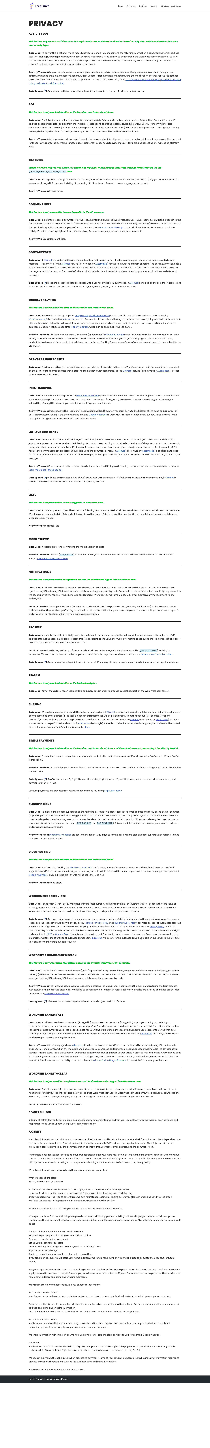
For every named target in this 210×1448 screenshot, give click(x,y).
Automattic (101, 274)
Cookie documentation (57, 1038)
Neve (31, 1444)
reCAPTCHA (84, 755)
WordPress (62, 1444)
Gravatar (128, 386)
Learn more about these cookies (46, 491)
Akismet (48, 270)
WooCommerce (37, 332)
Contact (153, 6)
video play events (115, 348)
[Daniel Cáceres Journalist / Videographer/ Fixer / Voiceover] (40, 5)
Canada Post (62, 975)
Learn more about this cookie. (157, 683)
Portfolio (142, 6)
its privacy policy (113, 825)
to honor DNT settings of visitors (114, 1108)
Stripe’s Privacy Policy (97, 963)
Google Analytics (98, 433)
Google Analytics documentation (93, 328)
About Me (130, 6)
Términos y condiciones (170, 6)
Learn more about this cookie (52, 583)
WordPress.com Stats (88, 412)
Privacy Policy (162, 967)
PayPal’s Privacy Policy (126, 963)
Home (119, 6)
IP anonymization (86, 340)
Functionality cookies (61, 871)
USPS (49, 975)
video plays (78, 1092)
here (88, 759)
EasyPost (97, 980)
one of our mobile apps (121, 236)
